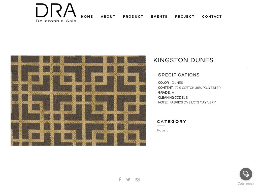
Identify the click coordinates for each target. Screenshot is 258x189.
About (108, 16)
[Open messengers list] (246, 174)
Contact (212, 16)
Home (87, 16)
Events (159, 16)
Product (133, 16)
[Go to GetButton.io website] (246, 183)
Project (185, 16)
